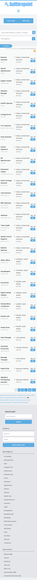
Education (7, 482)
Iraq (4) (6, 558)
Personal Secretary (4, 58)
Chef (5, 464)
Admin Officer (5, 260)
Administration (8, 460)
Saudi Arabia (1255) (10, 572)
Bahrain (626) (8, 554)
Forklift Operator (7, 103)
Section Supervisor (4, 148)
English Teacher (6, 81)
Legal (5, 507)
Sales (5, 532)
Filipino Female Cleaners (6, 294)
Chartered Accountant (5, 347)
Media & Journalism (10, 521)
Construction (8, 471)
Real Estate (7, 528)
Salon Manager (6, 337)
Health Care (7, 496)
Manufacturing (8, 514)
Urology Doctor (6, 114)
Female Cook (5, 316)
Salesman (4, 215)
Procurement (8, 525)
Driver (6, 478)
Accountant (5, 283)
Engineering (8, 485)
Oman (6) (7, 565)
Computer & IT (8, 467)
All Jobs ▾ (6, 46)
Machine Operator (4, 249)
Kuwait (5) (7, 561)
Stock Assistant (6, 137)
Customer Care (8, 474)
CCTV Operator (6, 126)
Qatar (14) (7, 568)
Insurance (7, 503)
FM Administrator (6, 159)
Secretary (7, 536)
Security (6, 539)
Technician (7, 543)
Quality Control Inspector (6, 238)
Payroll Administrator (6, 69)
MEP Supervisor (6, 203)
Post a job (11, 21)
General (6, 492)
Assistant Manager (4, 92)
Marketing (7, 518)
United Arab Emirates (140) (12, 576)
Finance (6, 489)
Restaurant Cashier (5, 170)
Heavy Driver (5, 368)
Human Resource (9, 500)
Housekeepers (5, 271)
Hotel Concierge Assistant (6, 182)
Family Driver (5, 327)
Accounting (7, 456)
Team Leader (5, 225)
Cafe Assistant (6, 193)
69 (29, 390)
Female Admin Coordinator (5, 305)
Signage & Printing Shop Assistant (5, 379)
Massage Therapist (4, 358)
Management (8, 510)
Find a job (25, 21)
